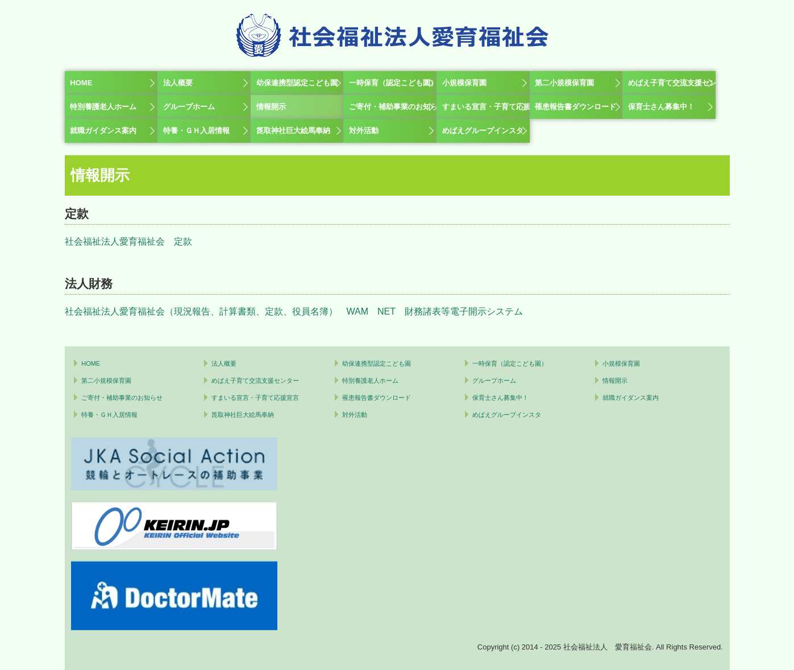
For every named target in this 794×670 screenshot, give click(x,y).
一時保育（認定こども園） (393, 82)
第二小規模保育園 (564, 82)
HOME (81, 82)
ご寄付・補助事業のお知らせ (393, 106)
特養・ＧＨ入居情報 (196, 130)
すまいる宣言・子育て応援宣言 (486, 106)
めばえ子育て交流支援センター (672, 82)
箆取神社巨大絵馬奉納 (293, 130)
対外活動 (364, 130)
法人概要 (178, 82)
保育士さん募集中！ (661, 106)
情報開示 (271, 106)
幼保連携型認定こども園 (297, 82)
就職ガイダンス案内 (103, 130)
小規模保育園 (464, 82)
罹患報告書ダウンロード (575, 106)
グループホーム (189, 106)
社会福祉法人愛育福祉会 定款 (128, 241)
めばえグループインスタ (482, 130)
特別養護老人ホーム (103, 106)
